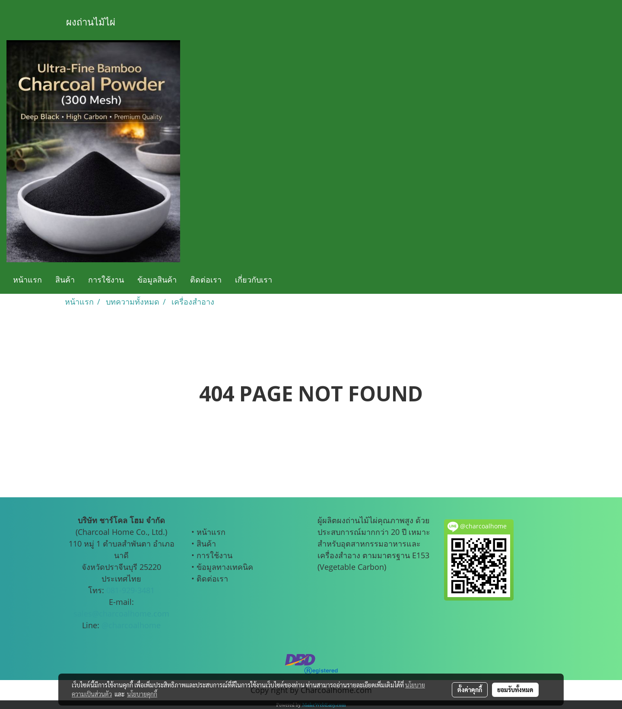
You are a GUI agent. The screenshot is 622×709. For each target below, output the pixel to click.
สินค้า (65, 279)
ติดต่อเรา (206, 279)
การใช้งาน (106, 279)
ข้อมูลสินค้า (157, 279)
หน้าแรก (27, 279)
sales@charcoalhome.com (121, 613)
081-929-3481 (130, 590)
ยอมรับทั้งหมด (515, 689)
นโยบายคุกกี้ (142, 694)
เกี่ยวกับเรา (253, 279)
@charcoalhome (131, 625)
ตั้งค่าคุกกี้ (469, 689)
